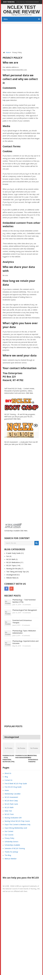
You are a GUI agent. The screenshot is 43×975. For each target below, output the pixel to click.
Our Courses (9, 835)
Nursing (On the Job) (13, 568)
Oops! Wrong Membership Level (16, 828)
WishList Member (11, 859)
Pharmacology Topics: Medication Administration (24, 632)
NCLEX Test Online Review (21, 9)
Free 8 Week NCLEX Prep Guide (16, 783)
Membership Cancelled (12, 794)
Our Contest (9, 831)
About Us (8, 773)
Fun (7, 556)
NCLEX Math (10, 559)
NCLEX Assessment (11, 797)
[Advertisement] (21, 38)
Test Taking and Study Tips (16, 572)
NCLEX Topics (11, 565)
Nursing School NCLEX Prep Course (17, 821)
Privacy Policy (9, 838)
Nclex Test (8, 811)
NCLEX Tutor (9, 814)
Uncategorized (11, 575)
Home (8, 52)
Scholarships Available (12, 845)
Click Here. (29, 393)
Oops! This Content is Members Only (17, 824)
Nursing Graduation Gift (13, 818)
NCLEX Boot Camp (11, 801)
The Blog (8, 855)
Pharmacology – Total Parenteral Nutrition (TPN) (23, 601)
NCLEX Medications (13, 562)
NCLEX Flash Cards (11, 804)
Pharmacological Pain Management (27, 2)
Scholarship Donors (11, 842)
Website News (11, 578)
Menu (6, 19)
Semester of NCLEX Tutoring (15, 848)
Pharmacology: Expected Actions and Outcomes (25, 642)
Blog (6, 777)
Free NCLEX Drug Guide (13, 787)
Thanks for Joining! (11, 852)
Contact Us (8, 780)
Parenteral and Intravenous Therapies (22, 621)
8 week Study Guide (13, 553)
